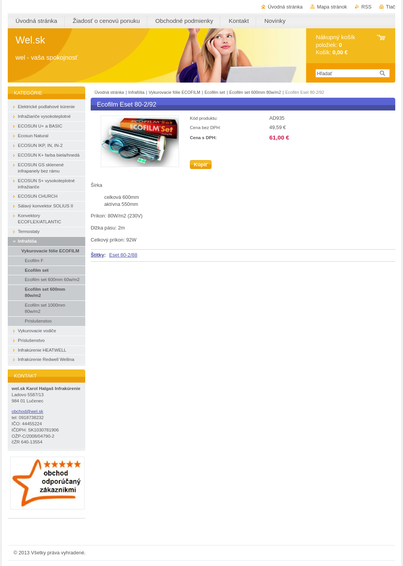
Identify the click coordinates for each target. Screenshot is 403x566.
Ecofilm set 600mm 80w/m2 (255, 92)
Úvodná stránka (285, 7)
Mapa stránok (332, 7)
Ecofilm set (215, 92)
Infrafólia (136, 92)
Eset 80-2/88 (123, 255)
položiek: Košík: (335, 44)
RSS (367, 7)
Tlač (390, 7)
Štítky (97, 255)
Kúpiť (201, 164)
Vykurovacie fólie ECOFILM (174, 92)
